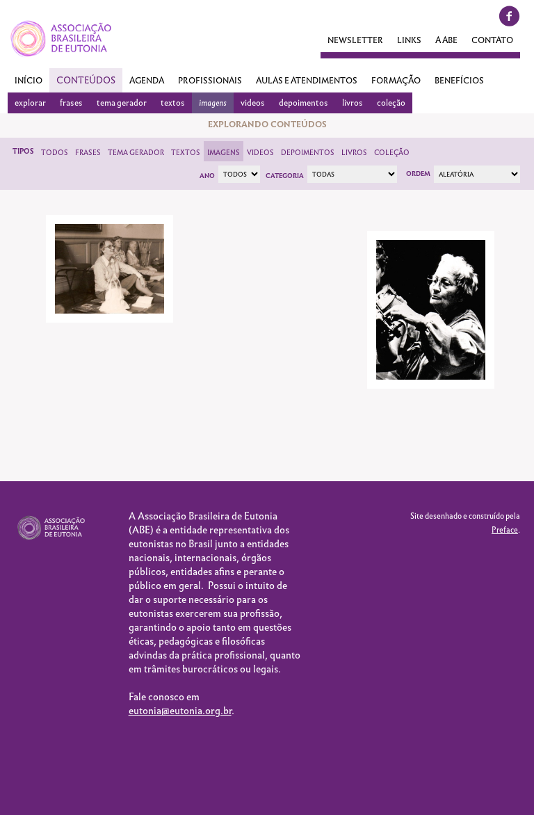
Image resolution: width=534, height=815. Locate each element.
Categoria (285, 176)
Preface (505, 530)
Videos (260, 152)
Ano (207, 176)
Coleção (392, 152)
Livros (354, 152)
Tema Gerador (136, 152)
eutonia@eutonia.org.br (180, 710)
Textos (185, 152)
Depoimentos (307, 152)
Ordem (418, 174)
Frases (88, 152)
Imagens (223, 152)
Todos (54, 152)
